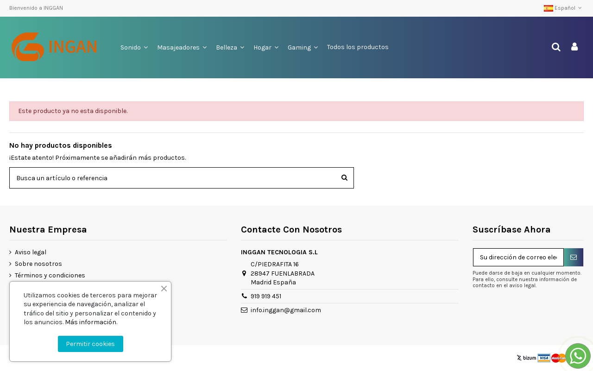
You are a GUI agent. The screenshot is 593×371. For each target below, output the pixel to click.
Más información (90, 322)
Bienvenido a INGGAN (36, 8)
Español (564, 8)
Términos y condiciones (50, 275)
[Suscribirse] (573, 257)
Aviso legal (30, 252)
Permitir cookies (90, 344)
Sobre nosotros (38, 264)
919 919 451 (266, 296)
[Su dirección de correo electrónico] (518, 257)
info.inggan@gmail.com (286, 310)
